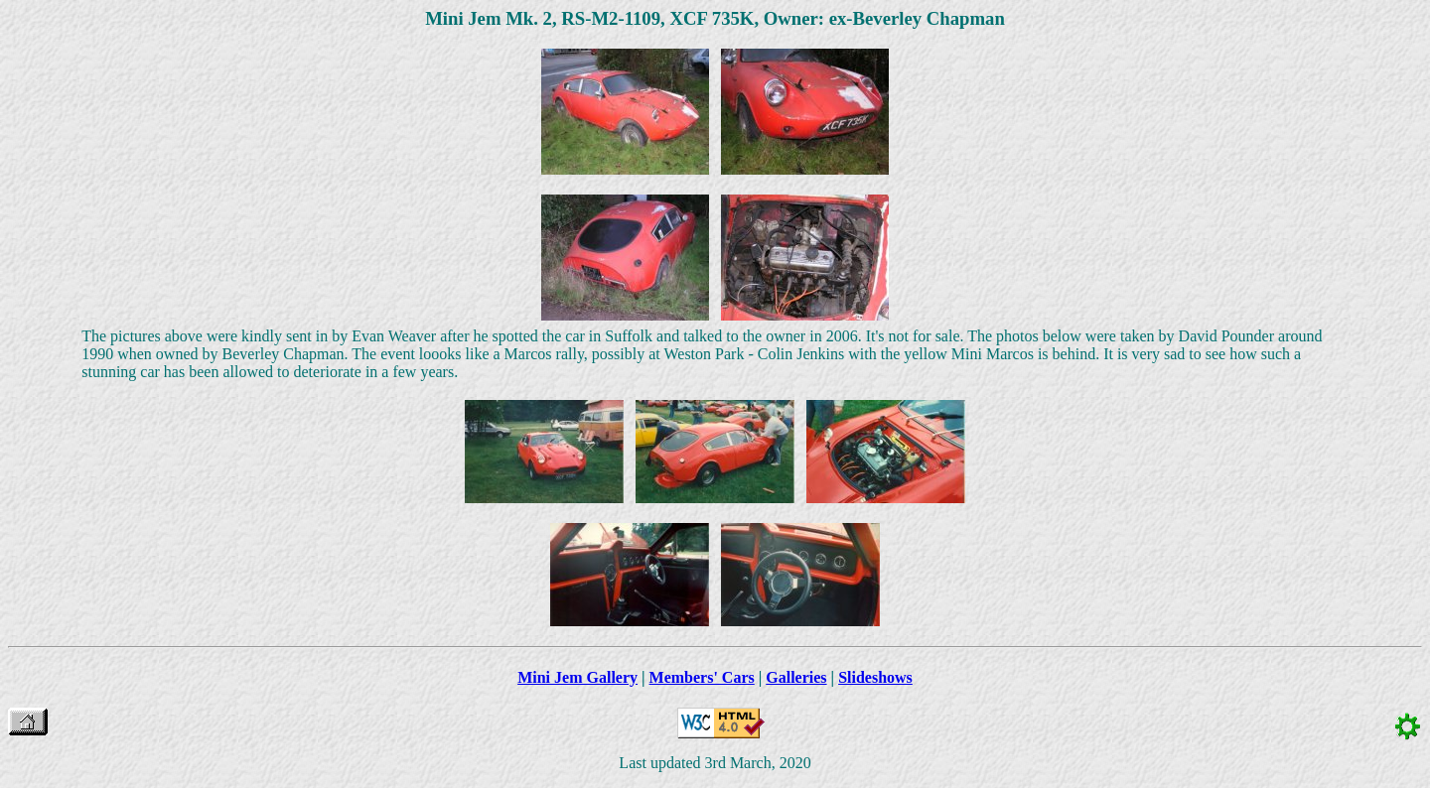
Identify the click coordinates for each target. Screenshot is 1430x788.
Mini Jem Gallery (577, 677)
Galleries (796, 677)
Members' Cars (702, 677)
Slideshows (875, 677)
